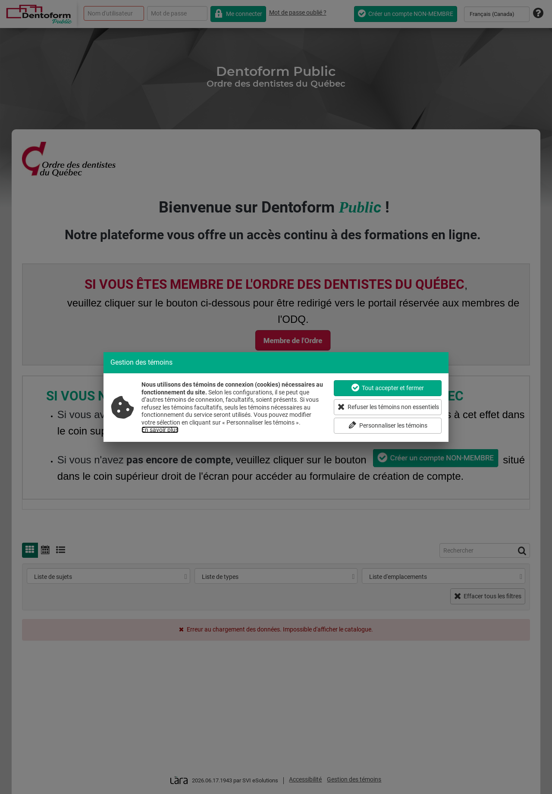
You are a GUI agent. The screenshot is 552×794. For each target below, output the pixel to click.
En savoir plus (160, 429)
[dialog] (276, 397)
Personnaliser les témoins (388, 425)
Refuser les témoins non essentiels (388, 406)
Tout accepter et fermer (387, 387)
